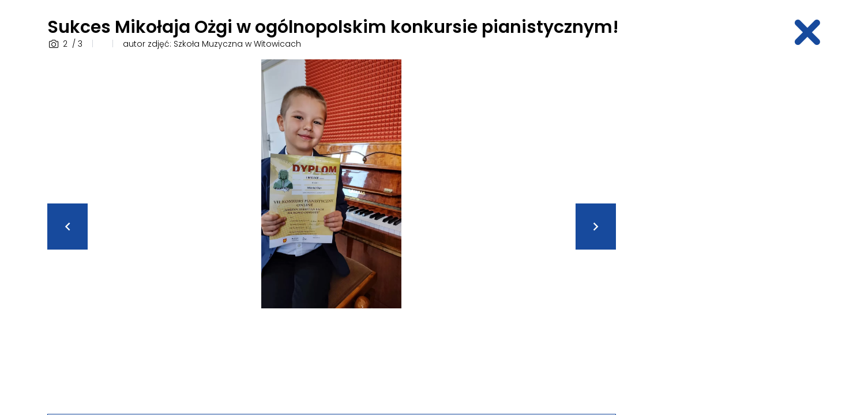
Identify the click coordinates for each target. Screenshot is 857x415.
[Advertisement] (719, 232)
